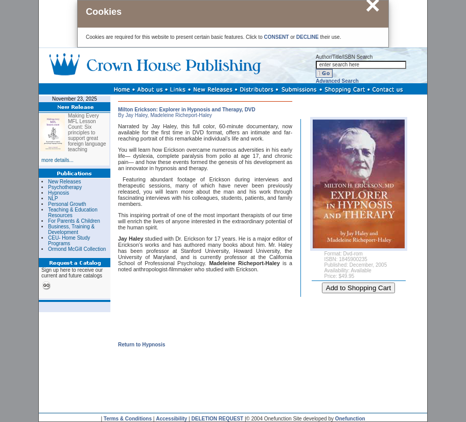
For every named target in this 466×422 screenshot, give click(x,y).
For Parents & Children (74, 221)
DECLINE (307, 37)
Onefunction (350, 418)
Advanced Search (337, 81)
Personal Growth (67, 204)
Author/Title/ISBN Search (344, 57)
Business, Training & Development (71, 229)
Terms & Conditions (128, 418)
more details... (57, 160)
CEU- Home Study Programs (69, 240)
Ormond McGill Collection (77, 249)
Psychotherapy (65, 187)
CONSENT (276, 37)
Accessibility (171, 418)
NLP (53, 198)
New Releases (64, 181)
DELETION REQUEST (218, 418)
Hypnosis (58, 193)
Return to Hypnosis (141, 344)
